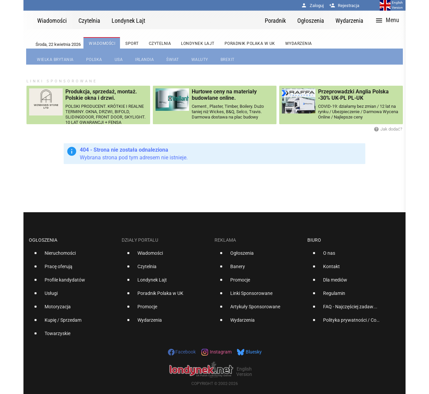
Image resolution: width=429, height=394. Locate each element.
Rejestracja (344, 5)
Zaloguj (312, 5)
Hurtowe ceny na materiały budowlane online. (224, 94)
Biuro (314, 240)
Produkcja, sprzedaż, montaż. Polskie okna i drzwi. (101, 94)
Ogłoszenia (43, 240)
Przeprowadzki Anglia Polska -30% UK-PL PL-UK (353, 94)
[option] (72, 255)
